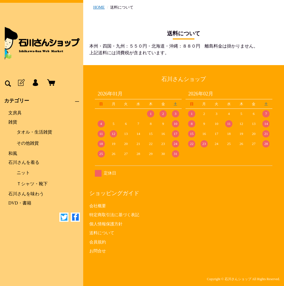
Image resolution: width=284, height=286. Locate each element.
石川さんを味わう (26, 193)
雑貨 (12, 122)
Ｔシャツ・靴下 (32, 183)
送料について (101, 233)
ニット (23, 172)
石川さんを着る (23, 162)
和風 (12, 153)
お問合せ (97, 251)
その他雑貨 (28, 143)
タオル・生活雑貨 (34, 132)
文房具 (15, 112)
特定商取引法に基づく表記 (114, 215)
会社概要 (97, 206)
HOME (99, 7)
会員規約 (97, 242)
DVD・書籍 (19, 203)
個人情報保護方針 (106, 224)
